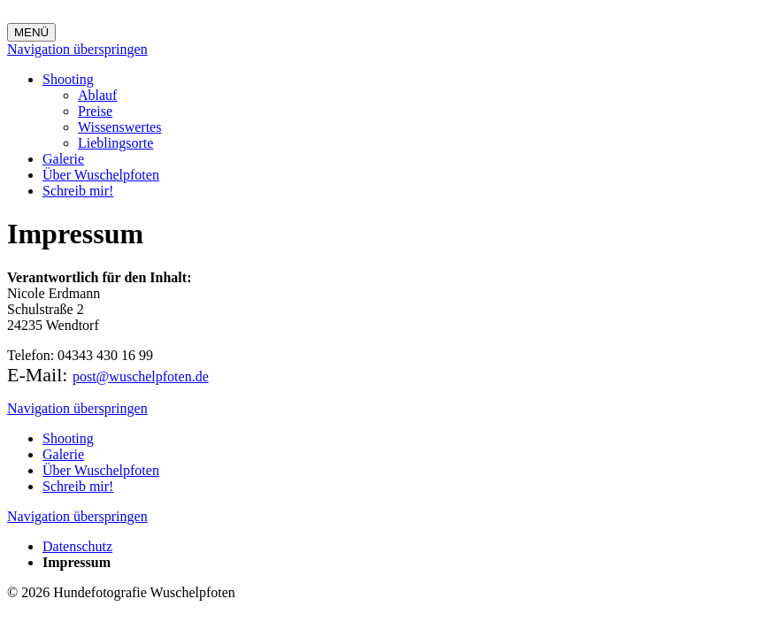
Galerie (63, 158)
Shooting (68, 79)
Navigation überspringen (77, 49)
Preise (95, 111)
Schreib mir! (77, 190)
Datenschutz (77, 546)
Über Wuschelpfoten (100, 174)
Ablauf (97, 95)
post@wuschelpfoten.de (141, 376)
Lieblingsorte (115, 142)
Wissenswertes (119, 126)
